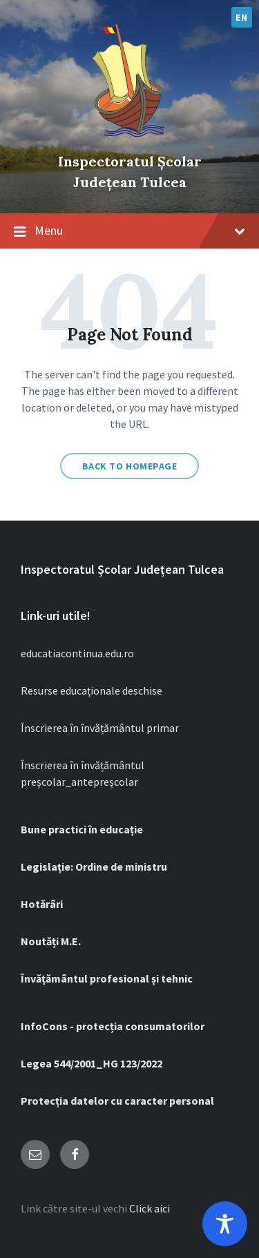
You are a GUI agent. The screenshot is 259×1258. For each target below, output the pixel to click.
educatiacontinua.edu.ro (77, 653)
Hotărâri (42, 904)
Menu (129, 231)
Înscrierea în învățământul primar (100, 728)
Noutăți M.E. (51, 941)
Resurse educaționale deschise (91, 690)
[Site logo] (129, 138)
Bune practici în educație (82, 829)
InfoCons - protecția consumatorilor (112, 1026)
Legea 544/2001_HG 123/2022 (91, 1063)
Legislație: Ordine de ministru (94, 866)
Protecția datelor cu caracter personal (117, 1100)
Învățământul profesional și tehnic (107, 978)
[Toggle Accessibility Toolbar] (225, 1224)
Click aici (149, 1208)
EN (241, 17)
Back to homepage (130, 466)
